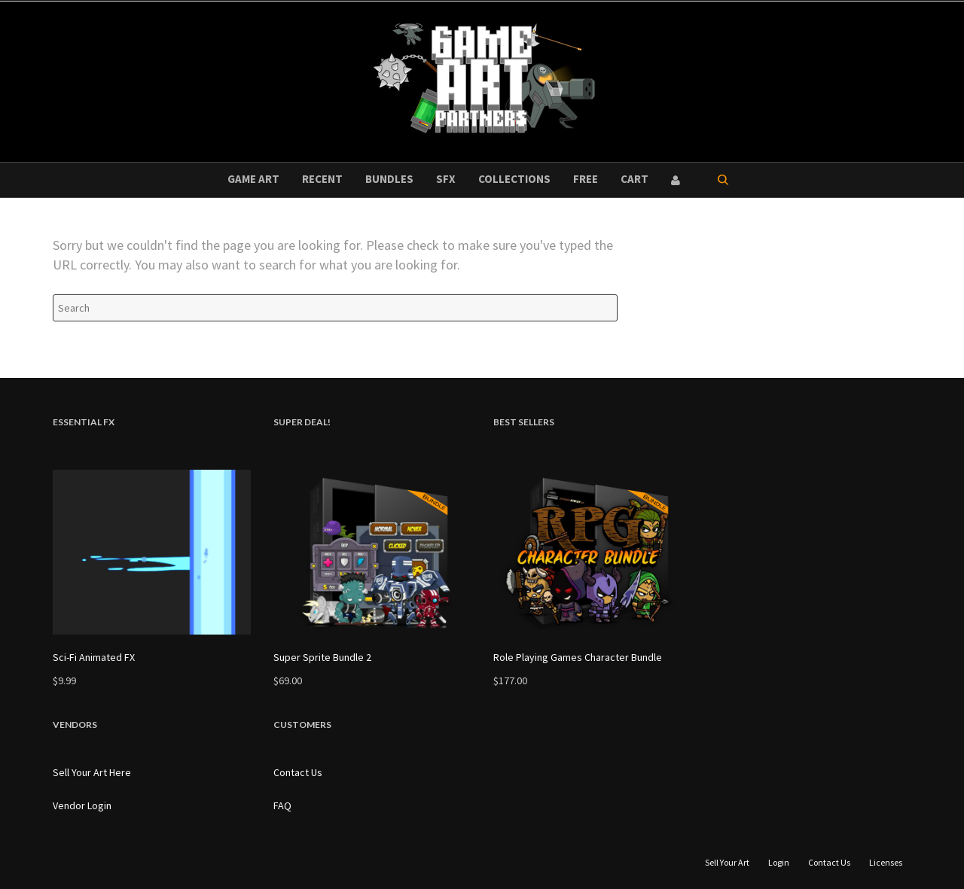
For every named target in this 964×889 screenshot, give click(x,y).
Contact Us (297, 772)
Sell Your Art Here (92, 772)
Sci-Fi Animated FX (94, 657)
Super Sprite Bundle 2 (322, 657)
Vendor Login (82, 805)
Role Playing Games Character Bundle (577, 657)
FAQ (282, 805)
